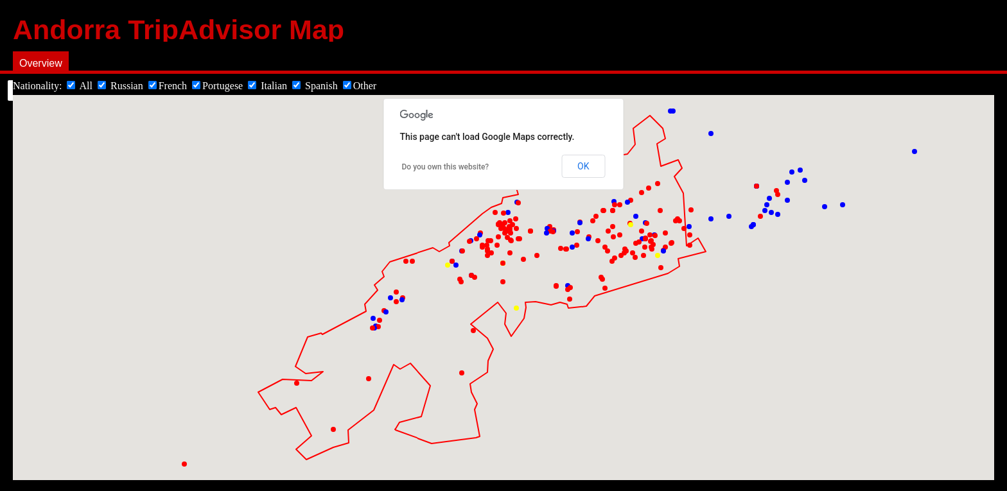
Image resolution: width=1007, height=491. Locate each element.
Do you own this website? (445, 166)
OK (583, 166)
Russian (122, 85)
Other (359, 85)
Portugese (217, 85)
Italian (269, 85)
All (81, 85)
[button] (447, 265)
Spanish (316, 85)
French (168, 85)
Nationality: (38, 85)
